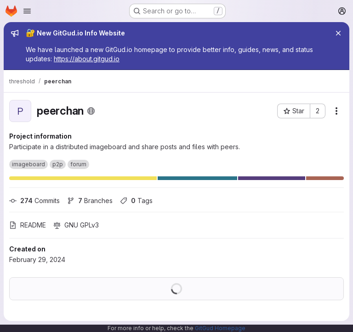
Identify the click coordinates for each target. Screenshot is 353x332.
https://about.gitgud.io (87, 59)
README (27, 225)
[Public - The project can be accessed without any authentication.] (91, 111)
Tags (136, 200)
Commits (34, 200)
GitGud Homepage (220, 328)
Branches (90, 200)
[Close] (338, 33)
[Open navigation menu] (27, 11)
